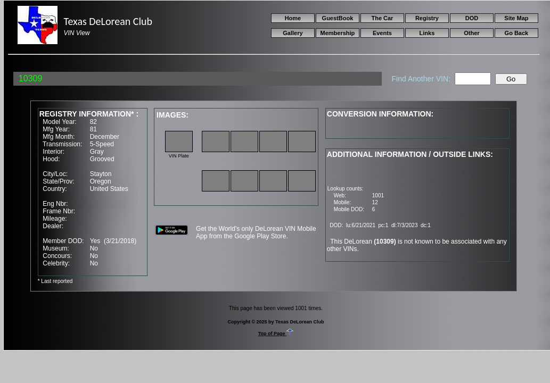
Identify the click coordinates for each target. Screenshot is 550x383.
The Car (382, 18)
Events (382, 33)
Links (427, 33)
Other (471, 33)
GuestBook (338, 18)
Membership (338, 33)
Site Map (516, 18)
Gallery (292, 33)
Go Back (517, 33)
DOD (471, 18)
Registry (427, 18)
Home (293, 18)
